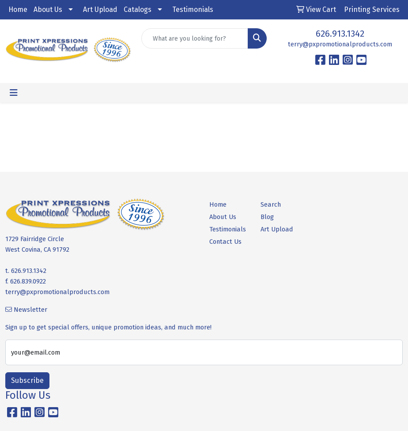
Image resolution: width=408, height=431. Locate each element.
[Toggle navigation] (13, 93)
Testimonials (192, 9)
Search (271, 204)
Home (17, 9)
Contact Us (225, 242)
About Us (48, 9)
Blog (267, 217)
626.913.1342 (340, 33)
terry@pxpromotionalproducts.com (340, 44)
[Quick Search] (194, 38)
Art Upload (100, 9)
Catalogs (137, 9)
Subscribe (27, 380)
